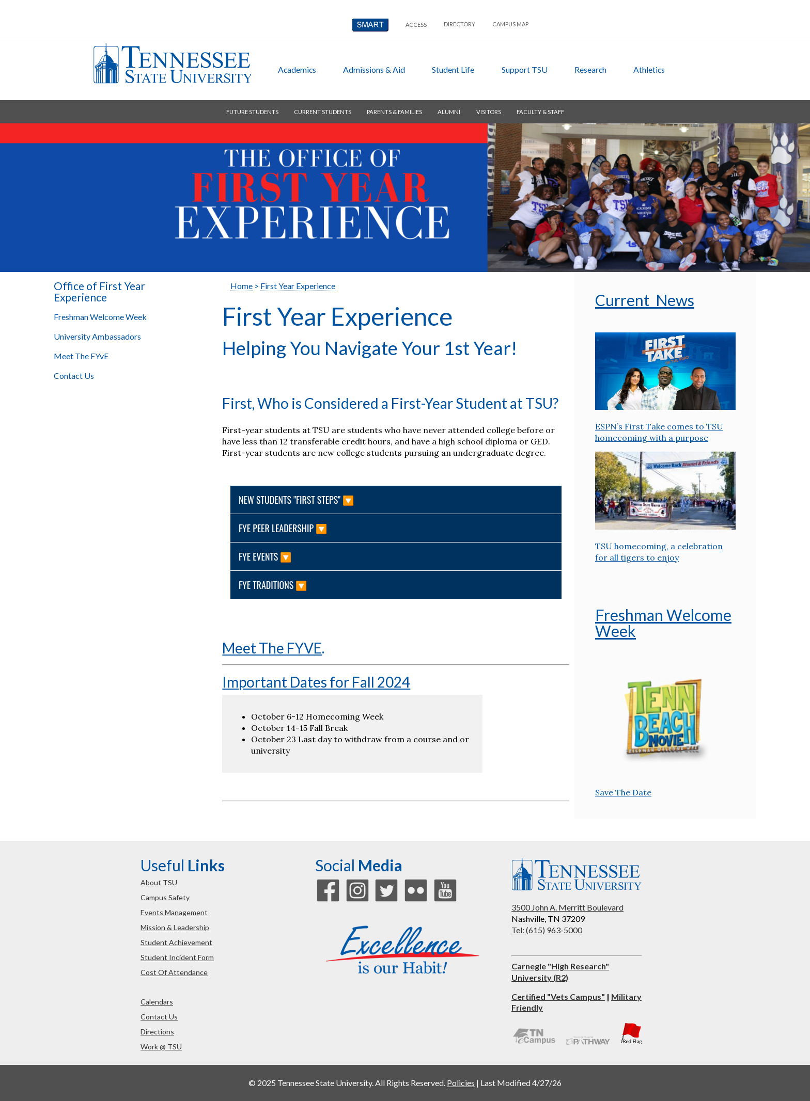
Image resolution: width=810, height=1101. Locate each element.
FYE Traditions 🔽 (274, 585)
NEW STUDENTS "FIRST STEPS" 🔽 (297, 499)
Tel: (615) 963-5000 (546, 930)
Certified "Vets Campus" (558, 996)
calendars (157, 1001)
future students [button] (252, 111)
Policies (461, 1083)
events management (174, 912)
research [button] (590, 69)
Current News (644, 300)
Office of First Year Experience (99, 291)
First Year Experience (297, 286)
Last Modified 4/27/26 (521, 1083)
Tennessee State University (172, 63)
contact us (159, 1016)
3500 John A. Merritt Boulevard (567, 907)
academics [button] (297, 69)
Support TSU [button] (525, 69)
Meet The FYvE (81, 356)
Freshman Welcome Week (100, 317)
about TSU (159, 882)
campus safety (165, 897)
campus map (510, 24)
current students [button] (322, 111)
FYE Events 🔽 (266, 556)
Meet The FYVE (272, 648)
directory (459, 24)
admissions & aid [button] (374, 69)
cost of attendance (174, 972)
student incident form (177, 957)
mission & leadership (175, 927)
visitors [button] (488, 111)
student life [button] (453, 69)
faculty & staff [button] (540, 111)
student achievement (176, 942)
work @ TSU (161, 1046)
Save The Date (623, 792)
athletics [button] (649, 69)
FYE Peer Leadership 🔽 (284, 528)
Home (241, 286)
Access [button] (416, 24)
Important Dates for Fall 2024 (316, 682)
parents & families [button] (394, 111)
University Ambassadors (97, 336)
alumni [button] (449, 111)
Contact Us (74, 375)
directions (157, 1031)
